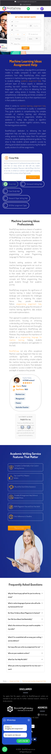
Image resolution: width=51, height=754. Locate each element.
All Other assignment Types (18, 205)
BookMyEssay (14, 351)
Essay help (12, 184)
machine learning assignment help (33, 105)
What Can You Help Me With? (17, 659)
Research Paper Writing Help (18, 198)
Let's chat (23, 741)
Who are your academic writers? (18, 653)
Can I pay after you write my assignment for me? (24, 647)
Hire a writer (32, 177)
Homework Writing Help (34, 184)
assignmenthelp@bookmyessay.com (25, 1)
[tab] (25, 595)
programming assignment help (28, 304)
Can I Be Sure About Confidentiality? (20, 619)
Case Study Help (14, 191)
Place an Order (19, 528)
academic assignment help (31, 81)
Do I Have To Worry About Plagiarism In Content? (24, 613)
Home (4, 681)
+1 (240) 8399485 (25, 4)
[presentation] (22, 427)
